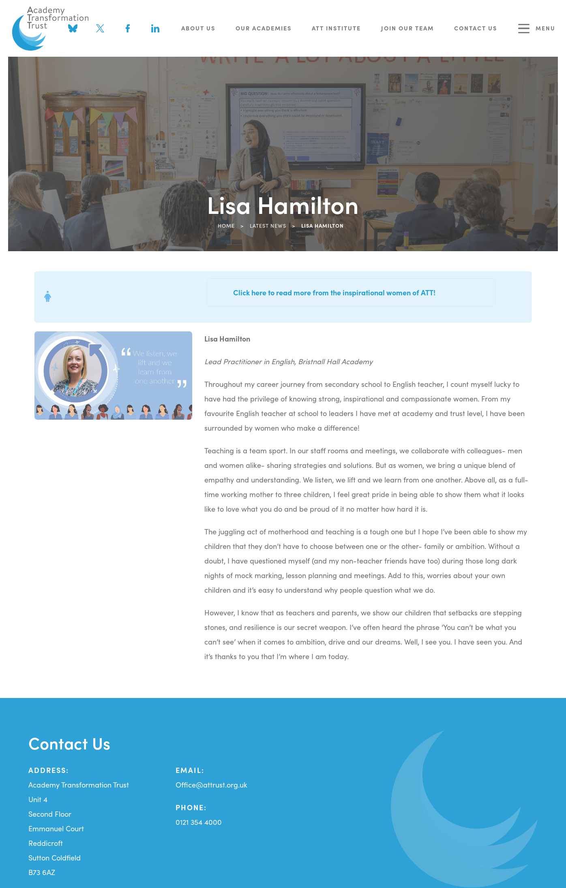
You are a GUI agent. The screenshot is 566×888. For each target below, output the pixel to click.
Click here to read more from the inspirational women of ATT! (334, 292)
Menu (536, 28)
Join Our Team (407, 28)
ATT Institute (336, 28)
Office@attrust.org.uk (211, 784)
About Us (198, 28)
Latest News (268, 225)
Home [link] (226, 225)
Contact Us (475, 28)
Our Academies (264, 28)
